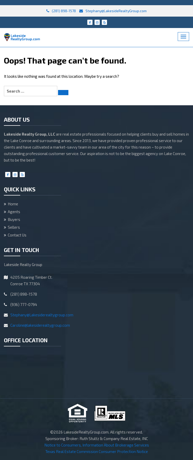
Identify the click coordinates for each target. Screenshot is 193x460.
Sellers (14, 227)
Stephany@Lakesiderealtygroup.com (41, 314)
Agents (14, 211)
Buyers (14, 219)
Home (13, 203)
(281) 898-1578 (61, 11)
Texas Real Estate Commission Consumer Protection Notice (96, 451)
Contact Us (17, 235)
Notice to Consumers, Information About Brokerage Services (96, 445)
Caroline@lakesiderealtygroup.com (40, 325)
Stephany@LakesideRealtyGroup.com (113, 11)
